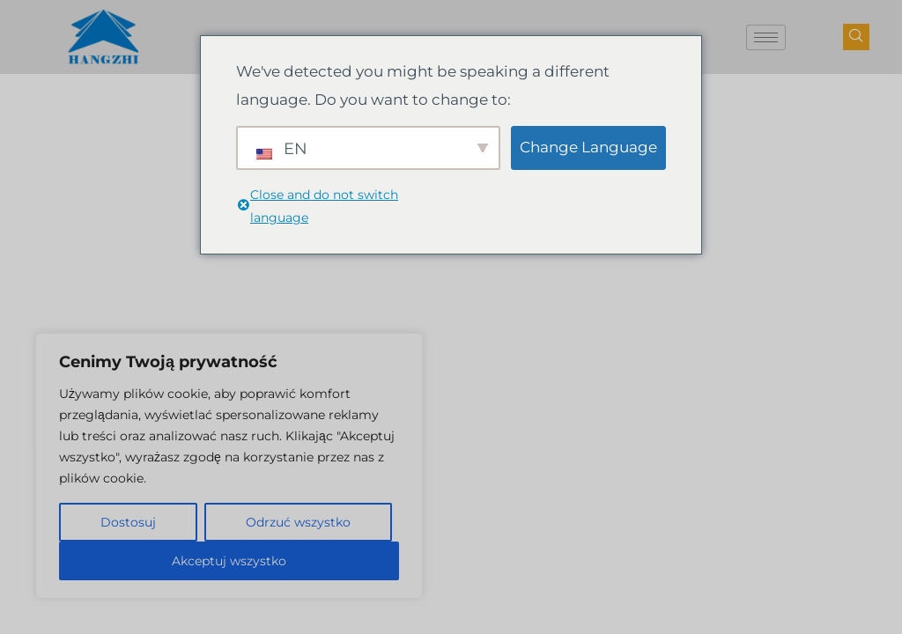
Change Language (588, 147)
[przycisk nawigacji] (856, 37)
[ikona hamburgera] (766, 37)
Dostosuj (128, 522)
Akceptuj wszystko (229, 561)
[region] (229, 466)
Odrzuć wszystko (298, 522)
